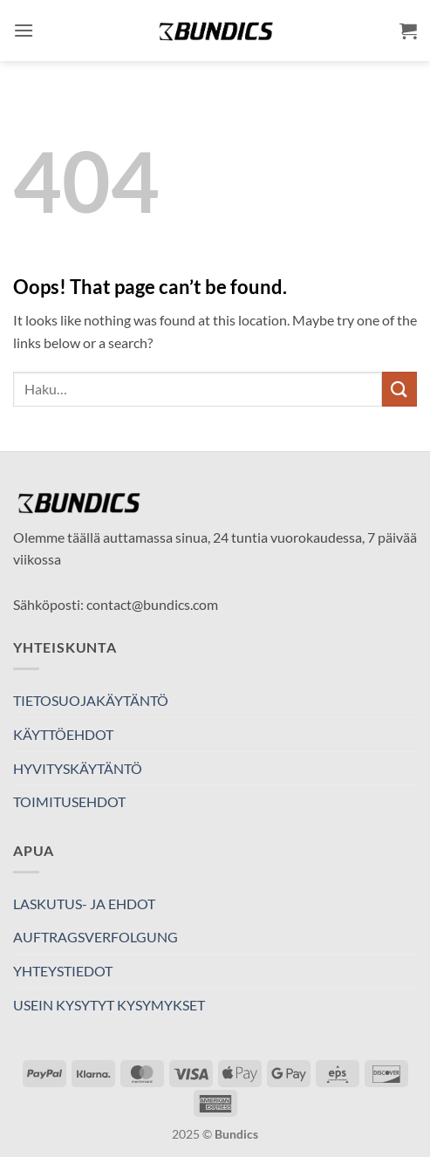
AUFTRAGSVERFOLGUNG (95, 936)
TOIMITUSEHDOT (69, 801)
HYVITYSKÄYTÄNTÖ (77, 768)
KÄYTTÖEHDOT (63, 734)
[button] (23, 30)
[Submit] (399, 389)
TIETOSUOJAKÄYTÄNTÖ (90, 700)
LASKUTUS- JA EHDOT (84, 903)
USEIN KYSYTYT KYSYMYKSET (109, 1004)
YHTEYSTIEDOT (63, 970)
